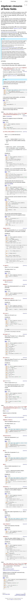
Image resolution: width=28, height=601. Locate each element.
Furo (20, 599)
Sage (4, 88)
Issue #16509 (10, 183)
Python (7, 88)
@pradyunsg (17, 599)
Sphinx (12, 599)
